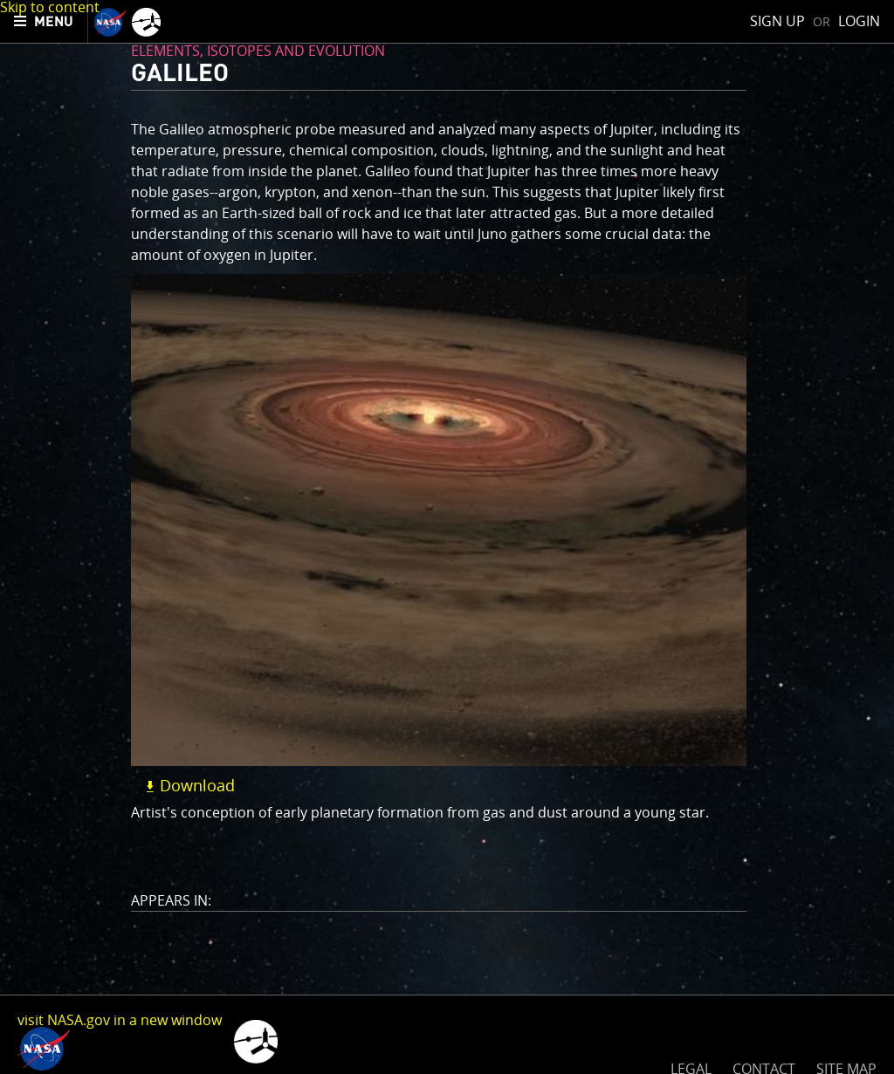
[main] (447, 537)
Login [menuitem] (859, 21)
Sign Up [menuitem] (777, 21)
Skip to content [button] (50, 7)
